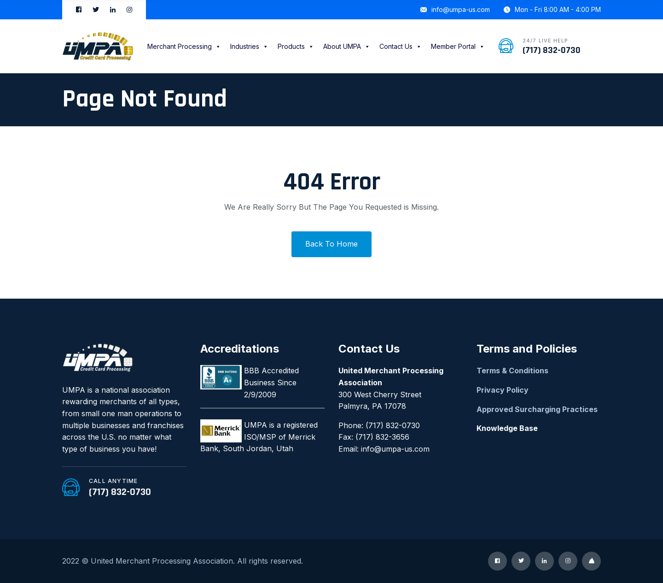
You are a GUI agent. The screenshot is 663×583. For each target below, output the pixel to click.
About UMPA (346, 46)
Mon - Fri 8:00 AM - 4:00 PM (552, 9)
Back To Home (331, 243)
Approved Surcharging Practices (537, 409)
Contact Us (400, 46)
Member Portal (458, 46)
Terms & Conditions (512, 370)
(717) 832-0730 (552, 50)
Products (296, 46)
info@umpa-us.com (455, 9)
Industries (249, 46)
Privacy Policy (503, 390)
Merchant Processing (184, 46)
